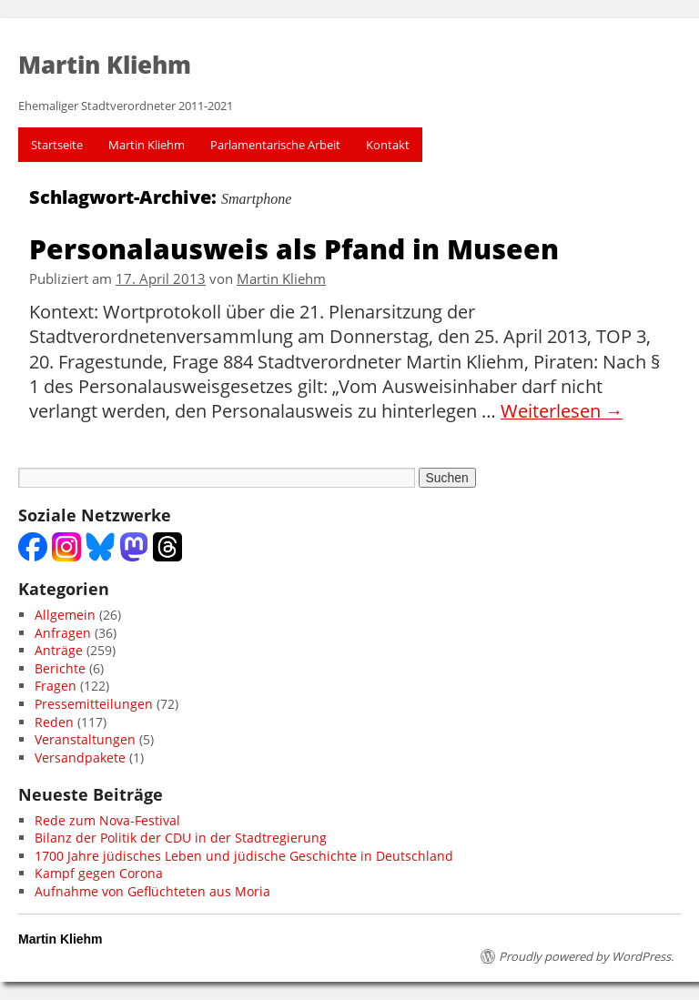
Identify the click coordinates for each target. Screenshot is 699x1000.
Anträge (59, 650)
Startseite (57, 144)
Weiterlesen (562, 411)
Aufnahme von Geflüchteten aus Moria (152, 891)
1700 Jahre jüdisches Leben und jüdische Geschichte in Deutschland (244, 855)
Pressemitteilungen (94, 703)
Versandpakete (80, 757)
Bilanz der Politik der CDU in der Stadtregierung (181, 837)
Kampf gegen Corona (99, 873)
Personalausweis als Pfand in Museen (294, 248)
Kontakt (388, 144)
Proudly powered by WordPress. (586, 956)
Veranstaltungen (85, 739)
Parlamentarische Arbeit (275, 144)
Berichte (60, 668)
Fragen (55, 685)
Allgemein (65, 614)
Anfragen (63, 632)
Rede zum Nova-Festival (107, 820)
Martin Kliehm (146, 144)
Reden (54, 722)
